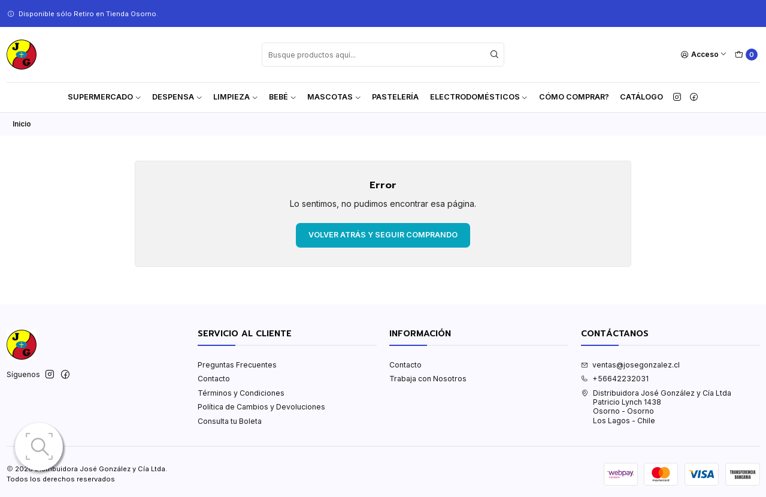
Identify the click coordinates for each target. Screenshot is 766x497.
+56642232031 (615, 378)
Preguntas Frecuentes (237, 364)
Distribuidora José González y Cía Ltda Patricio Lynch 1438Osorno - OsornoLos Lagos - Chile (656, 406)
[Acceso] (704, 54)
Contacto (214, 378)
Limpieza (235, 96)
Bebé (282, 96)
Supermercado (104, 96)
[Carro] (745, 55)
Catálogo (641, 96)
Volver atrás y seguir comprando (383, 234)
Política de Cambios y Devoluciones (261, 406)
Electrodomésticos (479, 96)
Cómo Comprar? (574, 96)
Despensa (177, 96)
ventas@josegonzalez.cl (630, 364)
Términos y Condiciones (241, 392)
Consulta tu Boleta (230, 421)
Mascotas (334, 96)
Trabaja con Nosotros (428, 378)
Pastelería (395, 96)
